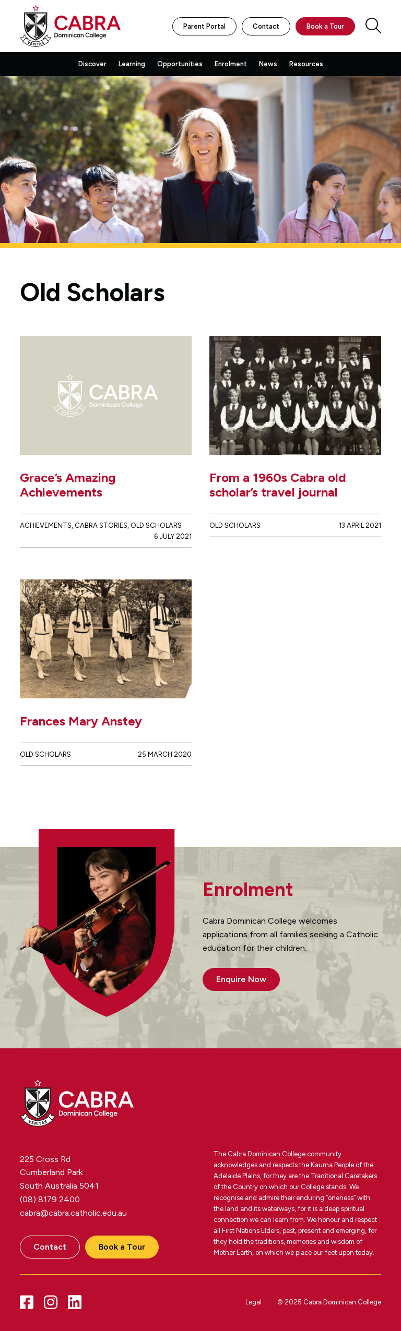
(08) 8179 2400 (50, 1199)
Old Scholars (156, 525)
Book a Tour (325, 26)
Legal (253, 1302)
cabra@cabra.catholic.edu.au (73, 1213)
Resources (306, 64)
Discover (92, 64)
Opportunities (180, 64)
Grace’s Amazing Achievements (68, 485)
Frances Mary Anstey (81, 721)
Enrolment (231, 64)
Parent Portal (204, 26)
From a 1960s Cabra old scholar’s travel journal (277, 485)
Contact (266, 26)
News (268, 64)
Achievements (46, 525)
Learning (132, 64)
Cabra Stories (101, 525)
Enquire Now (241, 979)
